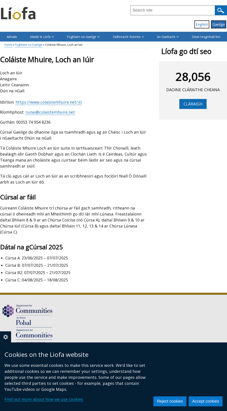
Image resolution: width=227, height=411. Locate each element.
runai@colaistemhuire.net (50, 112)
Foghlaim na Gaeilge (28, 45)
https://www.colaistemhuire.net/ (49, 102)
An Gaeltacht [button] (168, 37)
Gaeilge (218, 24)
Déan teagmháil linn (206, 37)
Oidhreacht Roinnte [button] (128, 37)
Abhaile (12, 37)
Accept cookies (205, 401)
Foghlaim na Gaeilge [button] (83, 37)
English (202, 24)
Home (8, 45)
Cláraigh (193, 104)
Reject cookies (170, 401)
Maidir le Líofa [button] (42, 37)
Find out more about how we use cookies (43, 399)
